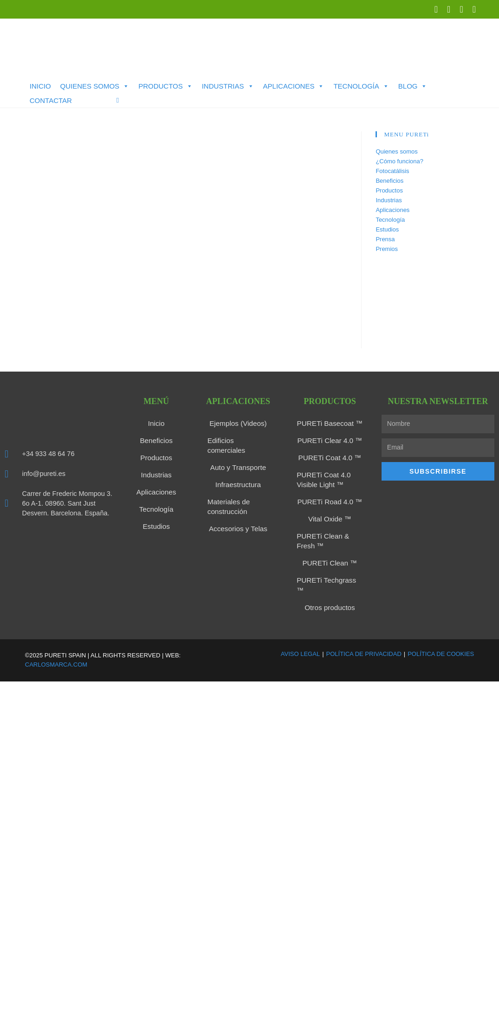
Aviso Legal (300, 638)
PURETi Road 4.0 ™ (330, 499)
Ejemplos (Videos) (238, 423)
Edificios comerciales (238, 439)
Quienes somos (95, 86)
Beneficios (389, 180)
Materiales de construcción (226, 494)
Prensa (385, 239)
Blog (413, 86)
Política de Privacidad (364, 638)
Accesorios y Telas (238, 516)
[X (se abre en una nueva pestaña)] (436, 9)
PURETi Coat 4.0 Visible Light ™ (321, 477)
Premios (387, 248)
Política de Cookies (441, 638)
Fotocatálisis (392, 170)
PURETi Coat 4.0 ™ (330, 456)
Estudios (387, 229)
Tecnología (361, 86)
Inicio (40, 86)
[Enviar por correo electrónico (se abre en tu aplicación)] (472, 9)
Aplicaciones (293, 86)
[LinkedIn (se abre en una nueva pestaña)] (448, 9)
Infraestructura (238, 473)
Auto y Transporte (238, 456)
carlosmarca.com (56, 649)
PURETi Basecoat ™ (329, 423)
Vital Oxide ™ (330, 516)
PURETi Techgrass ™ (329, 575)
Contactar (51, 100)
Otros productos (330, 592)
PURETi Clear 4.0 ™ (330, 439)
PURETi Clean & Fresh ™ (321, 537)
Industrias (228, 86)
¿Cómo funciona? (399, 161)
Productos (165, 86)
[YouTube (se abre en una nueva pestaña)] (461, 9)
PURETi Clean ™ (330, 558)
